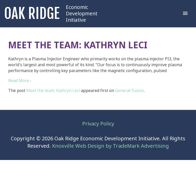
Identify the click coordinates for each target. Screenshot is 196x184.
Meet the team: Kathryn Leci (53, 91)
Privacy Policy (98, 124)
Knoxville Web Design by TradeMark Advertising (110, 146)
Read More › (19, 81)
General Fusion (129, 91)
